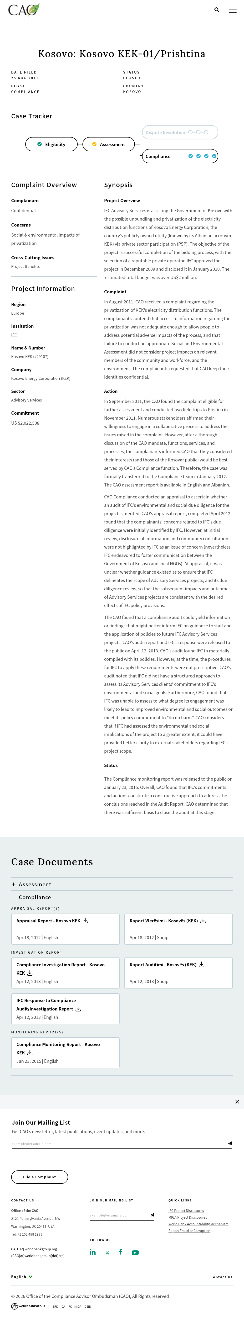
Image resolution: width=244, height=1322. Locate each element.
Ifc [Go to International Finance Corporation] (69, 1307)
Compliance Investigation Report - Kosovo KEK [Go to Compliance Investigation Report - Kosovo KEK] (65, 973)
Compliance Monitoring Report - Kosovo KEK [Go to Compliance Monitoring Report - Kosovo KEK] (65, 1053)
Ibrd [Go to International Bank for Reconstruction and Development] (54, 1307)
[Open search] (216, 9)
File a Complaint (40, 1177)
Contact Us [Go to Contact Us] (221, 1277)
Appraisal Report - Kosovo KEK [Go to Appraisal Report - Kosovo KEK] (65, 929)
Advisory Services (26, 400)
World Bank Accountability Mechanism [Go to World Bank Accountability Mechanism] (198, 1224)
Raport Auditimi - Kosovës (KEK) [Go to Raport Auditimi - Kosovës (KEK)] (178, 973)
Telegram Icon (230, 1143)
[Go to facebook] (120, 1251)
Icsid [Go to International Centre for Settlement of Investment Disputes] (87, 1307)
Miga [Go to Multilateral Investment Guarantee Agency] (77, 1307)
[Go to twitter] (107, 1252)
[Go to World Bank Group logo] (28, 1306)
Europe (17, 313)
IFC (14, 335)
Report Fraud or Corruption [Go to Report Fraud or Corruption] (189, 1230)
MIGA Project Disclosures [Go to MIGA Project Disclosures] (187, 1217)
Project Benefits (25, 266)
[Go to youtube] (135, 1252)
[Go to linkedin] (93, 1252)
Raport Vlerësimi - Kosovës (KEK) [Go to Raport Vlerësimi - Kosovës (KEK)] (178, 929)
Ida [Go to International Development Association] (63, 1307)
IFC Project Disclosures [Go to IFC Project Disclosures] (186, 1210)
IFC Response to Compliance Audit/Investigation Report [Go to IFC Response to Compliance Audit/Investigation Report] (65, 1009)
